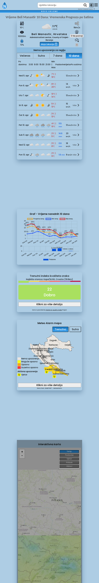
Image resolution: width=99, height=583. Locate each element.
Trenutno (60, 329)
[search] (85, 5)
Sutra (41, 55)
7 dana (57, 55)
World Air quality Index (54, 310)
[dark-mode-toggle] (92, 5)
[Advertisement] (49, 186)
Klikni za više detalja (49, 304)
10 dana (74, 56)
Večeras (25, 55)
